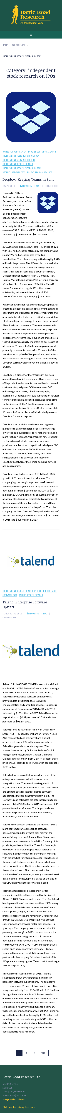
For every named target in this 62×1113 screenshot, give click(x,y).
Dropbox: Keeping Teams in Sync (28, 179)
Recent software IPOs (13, 172)
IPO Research (50, 591)
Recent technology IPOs (39, 172)
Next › (43, 1053)
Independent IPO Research (42, 151)
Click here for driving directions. (19, 1107)
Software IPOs (9, 595)
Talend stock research (31, 595)
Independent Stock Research (17, 164)
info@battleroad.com (13, 1099)
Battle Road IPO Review (14, 151)
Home (5, 45)
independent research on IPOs (18, 160)
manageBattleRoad (30, 186)
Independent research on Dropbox (20, 156)
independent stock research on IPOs (21, 168)
